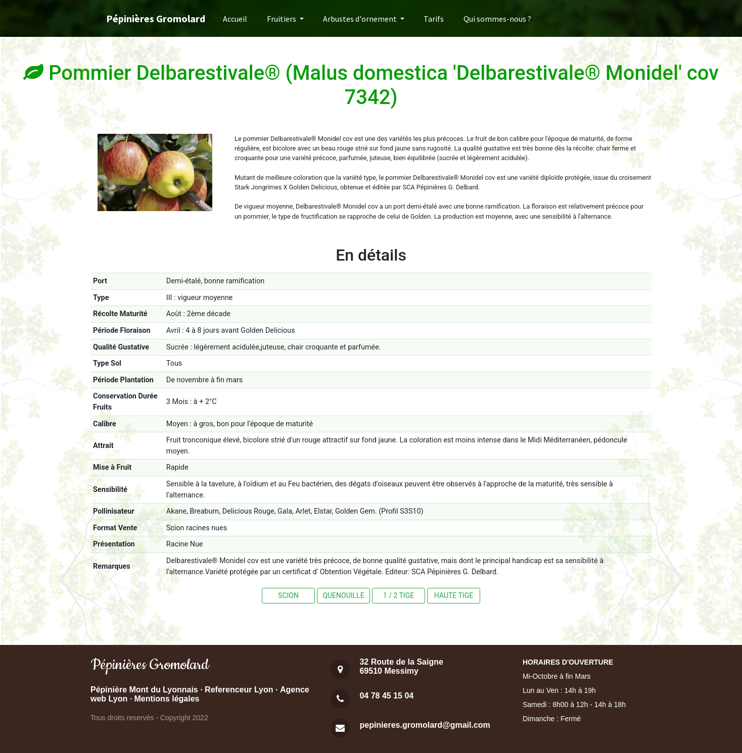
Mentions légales (167, 698)
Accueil (235, 19)
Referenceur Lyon (239, 689)
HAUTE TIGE (453, 595)
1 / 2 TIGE (398, 595)
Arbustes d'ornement (360, 19)
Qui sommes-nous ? (497, 19)
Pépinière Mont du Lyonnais (144, 689)
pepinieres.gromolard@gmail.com (424, 725)
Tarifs (434, 19)
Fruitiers (282, 19)
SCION (288, 595)
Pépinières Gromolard (155, 18)
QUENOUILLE (343, 595)
